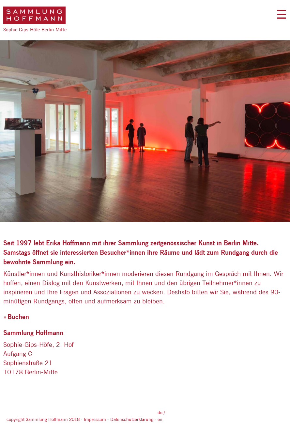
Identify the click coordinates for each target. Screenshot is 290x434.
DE (160, 412)
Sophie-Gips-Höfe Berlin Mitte (35, 29)
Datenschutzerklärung (131, 419)
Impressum (95, 419)
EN (160, 419)
